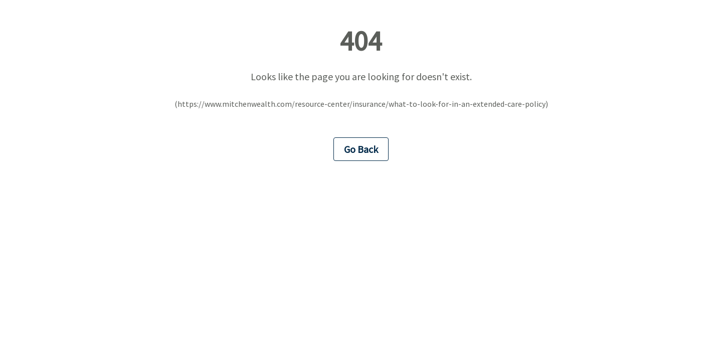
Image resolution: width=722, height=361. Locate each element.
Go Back (361, 149)
